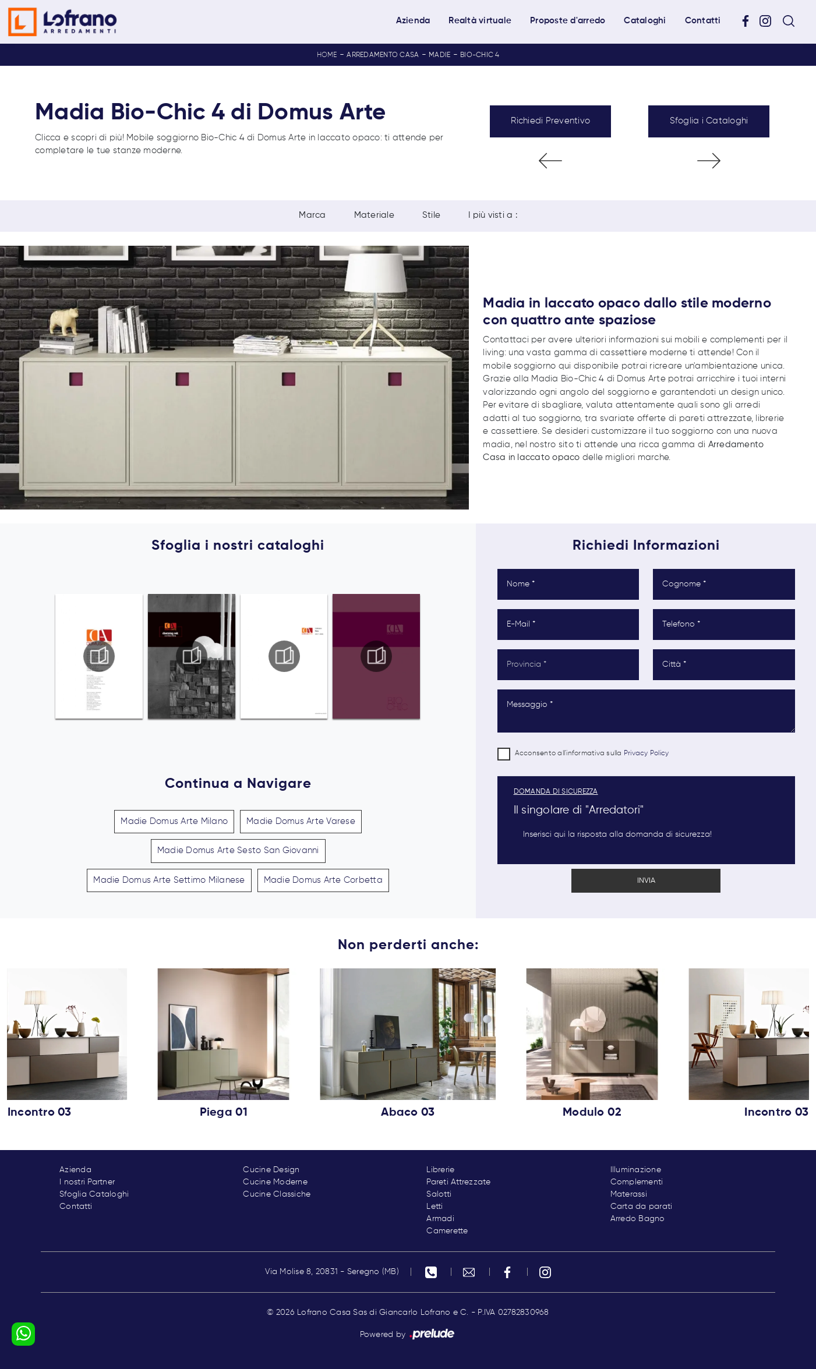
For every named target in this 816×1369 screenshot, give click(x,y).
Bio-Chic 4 (480, 55)
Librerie (440, 1170)
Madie (439, 55)
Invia (646, 881)
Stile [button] (431, 215)
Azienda (413, 20)
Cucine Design (271, 1170)
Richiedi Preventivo (550, 120)
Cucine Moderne (275, 1182)
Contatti (703, 20)
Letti (434, 1206)
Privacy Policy (646, 753)
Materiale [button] (374, 215)
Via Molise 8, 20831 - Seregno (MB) (332, 1272)
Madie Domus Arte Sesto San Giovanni (238, 850)
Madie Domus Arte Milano (174, 821)
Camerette (447, 1231)
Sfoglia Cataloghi (94, 1194)
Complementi (636, 1182)
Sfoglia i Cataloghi (709, 120)
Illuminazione (635, 1170)
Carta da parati (641, 1206)
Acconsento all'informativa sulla (592, 753)
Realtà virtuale (479, 20)
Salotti (438, 1194)
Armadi (440, 1219)
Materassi (628, 1194)
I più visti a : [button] (492, 215)
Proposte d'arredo (567, 20)
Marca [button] (312, 215)
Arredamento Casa (383, 55)
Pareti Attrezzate (458, 1182)
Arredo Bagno (637, 1219)
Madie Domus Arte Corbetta (323, 880)
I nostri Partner (87, 1182)
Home (327, 55)
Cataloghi (645, 20)
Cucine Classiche (276, 1194)
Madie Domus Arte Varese (300, 821)
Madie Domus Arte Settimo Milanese (169, 880)
